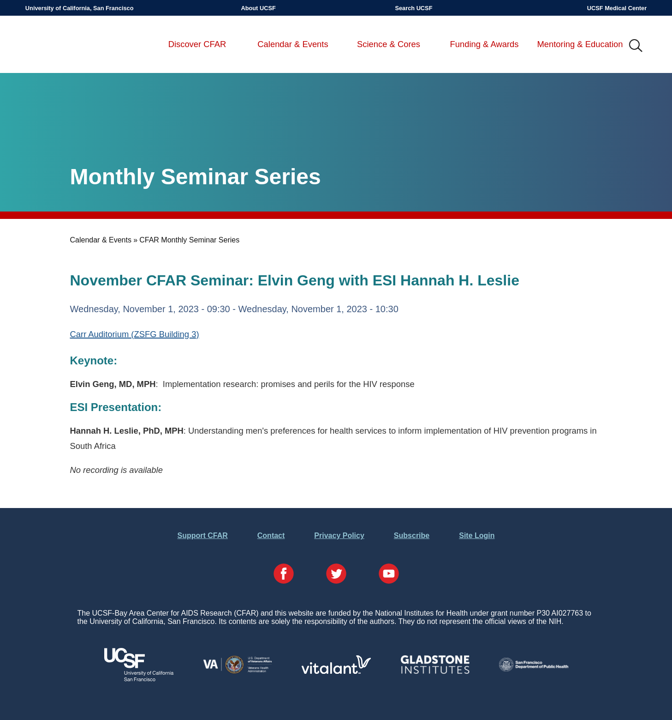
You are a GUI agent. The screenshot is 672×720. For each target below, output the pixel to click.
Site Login (476, 535)
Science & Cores (388, 44)
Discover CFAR (197, 44)
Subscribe (411, 535)
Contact (271, 535)
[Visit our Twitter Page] (336, 574)
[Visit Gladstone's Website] (435, 672)
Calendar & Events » (104, 240)
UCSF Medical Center (617, 8)
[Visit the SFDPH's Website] (533, 669)
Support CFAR (202, 535)
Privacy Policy (339, 535)
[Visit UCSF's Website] (138, 679)
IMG (636, 46)
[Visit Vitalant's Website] (336, 671)
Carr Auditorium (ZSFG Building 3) (134, 334)
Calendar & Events (292, 44)
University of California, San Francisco (79, 8)
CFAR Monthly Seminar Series (189, 240)
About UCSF (258, 8)
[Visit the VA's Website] (237, 672)
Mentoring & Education (580, 44)
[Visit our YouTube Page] (388, 574)
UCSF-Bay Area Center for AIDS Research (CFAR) (74, 46)
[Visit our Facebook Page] (283, 574)
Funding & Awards (484, 44)
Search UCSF (413, 8)
